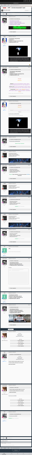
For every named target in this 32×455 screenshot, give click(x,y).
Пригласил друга (20, 265)
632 (4, 339)
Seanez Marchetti (4, 331)
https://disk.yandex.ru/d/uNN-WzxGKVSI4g (14, 141)
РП (19, 298)
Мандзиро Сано (17, 69)
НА (21, 297)
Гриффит (4, 36)
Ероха (4, 246)
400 (4, 360)
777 (4, 75)
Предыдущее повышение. (20, 358)
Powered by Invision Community (16, 451)
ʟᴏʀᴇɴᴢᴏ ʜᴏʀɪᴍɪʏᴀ (4, 16)
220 (4, 109)
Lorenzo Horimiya (17, 103)
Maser (4, 352)
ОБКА (18, 298)
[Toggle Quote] (9, 69)
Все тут (16, 236)
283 (4, 159)
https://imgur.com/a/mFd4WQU (12, 395)
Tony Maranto (16, 167)
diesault (5, 151)
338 (4, 301)
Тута (17, 42)
